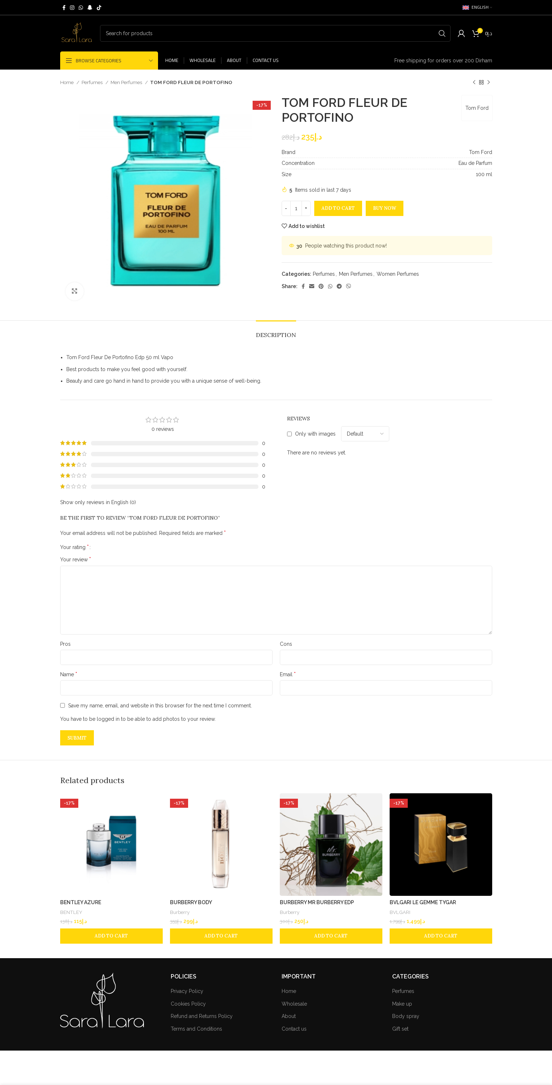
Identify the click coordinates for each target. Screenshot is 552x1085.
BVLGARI (400, 912)
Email (288, 674)
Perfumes (93, 82)
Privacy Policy (187, 991)
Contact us (294, 1029)
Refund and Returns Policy (202, 1016)
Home (67, 82)
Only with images (315, 434)
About (289, 1016)
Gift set (400, 1029)
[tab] (276, 331)
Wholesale (294, 1004)
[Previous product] (474, 82)
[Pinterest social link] (321, 286)
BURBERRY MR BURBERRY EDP (317, 902)
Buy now (384, 208)
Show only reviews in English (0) (98, 502)
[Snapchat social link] (90, 7)
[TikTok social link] (99, 7)
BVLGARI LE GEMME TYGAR (423, 902)
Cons (286, 644)
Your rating (74, 547)
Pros (65, 644)
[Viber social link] (348, 286)
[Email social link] (311, 286)
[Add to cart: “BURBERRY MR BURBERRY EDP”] (331, 936)
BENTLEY (71, 912)
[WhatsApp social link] (80, 7)
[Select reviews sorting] (365, 433)
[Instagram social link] (72, 7)
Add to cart (338, 208)
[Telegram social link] (339, 286)
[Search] (275, 33)
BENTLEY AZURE (80, 902)
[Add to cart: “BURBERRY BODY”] (221, 936)
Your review (75, 559)
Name (68, 674)
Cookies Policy (188, 1004)
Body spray (405, 1016)
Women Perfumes (398, 274)
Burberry (180, 912)
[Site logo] (76, 33)
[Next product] (488, 82)
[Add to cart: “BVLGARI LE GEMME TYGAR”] (441, 936)
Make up (402, 1004)
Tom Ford (477, 108)
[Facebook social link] (64, 7)
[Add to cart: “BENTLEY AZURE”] (111, 936)
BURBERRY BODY (191, 902)
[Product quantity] (296, 208)
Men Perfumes (127, 82)
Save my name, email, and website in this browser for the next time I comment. (160, 705)
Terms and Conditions (196, 1029)
